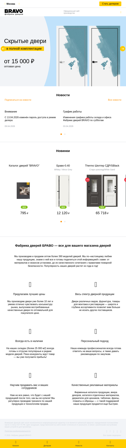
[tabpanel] (31, 119)
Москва (11, 4)
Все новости (114, 100)
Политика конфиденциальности (18, 431)
